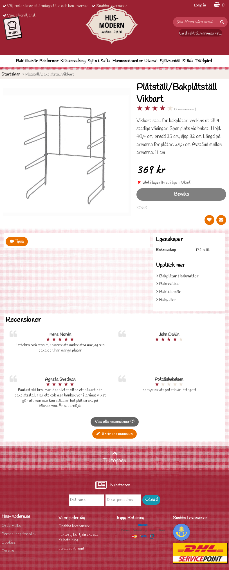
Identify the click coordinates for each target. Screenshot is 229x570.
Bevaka (181, 194)
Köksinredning (73, 61)
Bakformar (48, 61)
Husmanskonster (127, 61)
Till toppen (114, 457)
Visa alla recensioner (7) (114, 422)
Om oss (7, 551)
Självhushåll (170, 61)
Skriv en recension (114, 434)
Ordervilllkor (12, 525)
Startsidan (10, 74)
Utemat (151, 61)
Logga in (200, 5)
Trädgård (203, 61)
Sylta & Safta (98, 61)
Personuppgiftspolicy (19, 534)
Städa (187, 61)
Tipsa (17, 241)
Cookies (8, 542)
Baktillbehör (26, 61)
